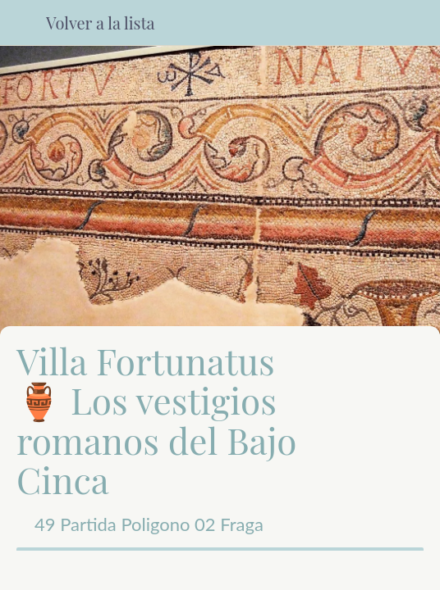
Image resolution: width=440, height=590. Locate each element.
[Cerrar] (23, 23)
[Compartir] (116, 570)
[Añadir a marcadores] (323, 570)
